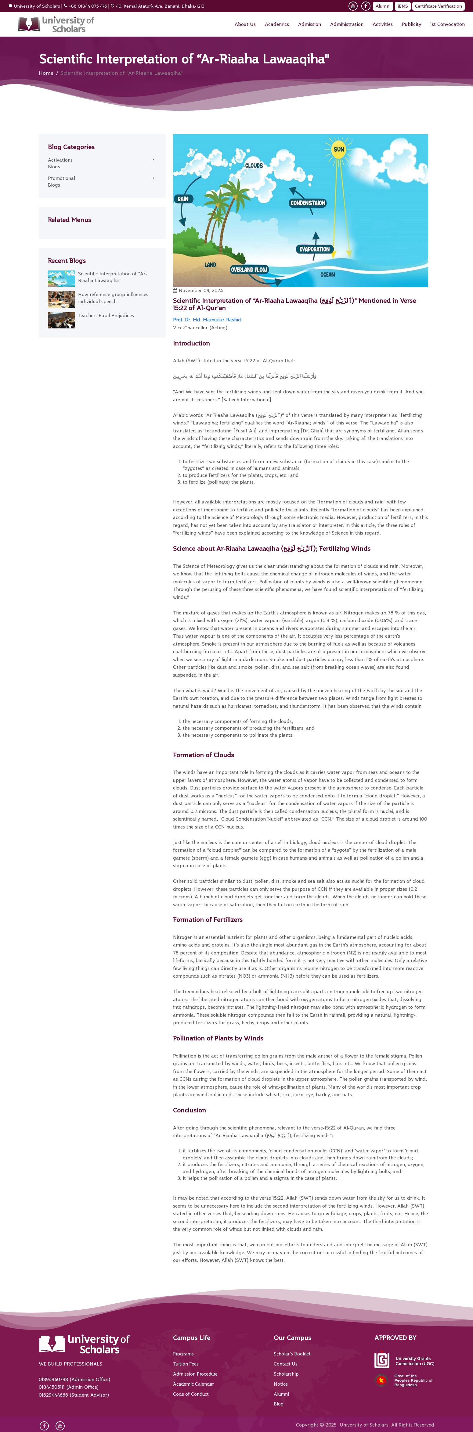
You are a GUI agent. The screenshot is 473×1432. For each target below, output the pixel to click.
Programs (184, 1354)
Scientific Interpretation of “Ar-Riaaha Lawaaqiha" (112, 277)
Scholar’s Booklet (293, 1354)
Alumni (383, 6)
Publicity (411, 24)
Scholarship (287, 1374)
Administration (346, 24)
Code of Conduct (192, 1394)
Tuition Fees (186, 1364)
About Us (245, 24)
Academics (277, 24)
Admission (309, 24)
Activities (383, 24)
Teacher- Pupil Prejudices (106, 316)
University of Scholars (37, 6)
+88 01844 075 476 (88, 6)
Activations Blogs (61, 163)
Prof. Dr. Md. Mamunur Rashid (207, 320)
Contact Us (286, 1364)
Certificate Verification (438, 6)
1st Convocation (447, 24)
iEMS (403, 6)
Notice (281, 1384)
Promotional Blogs (61, 181)
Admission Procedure (196, 1374)
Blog (279, 1404)
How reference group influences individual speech (113, 298)
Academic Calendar (195, 1384)
